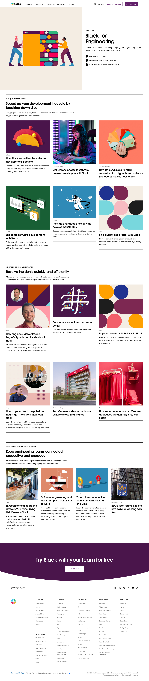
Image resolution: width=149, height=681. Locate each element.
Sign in (101, 4)
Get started (131, 4)
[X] (128, 588)
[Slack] (16, 4)
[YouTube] (133, 588)
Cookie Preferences (44, 673)
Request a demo (114, 4)
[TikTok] (137, 588)
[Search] (95, 4)
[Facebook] (124, 588)
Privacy (28, 673)
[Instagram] (120, 588)
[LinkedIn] (115, 588)
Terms (34, 673)
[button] (18, 588)
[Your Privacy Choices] (60, 673)
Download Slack (17, 673)
